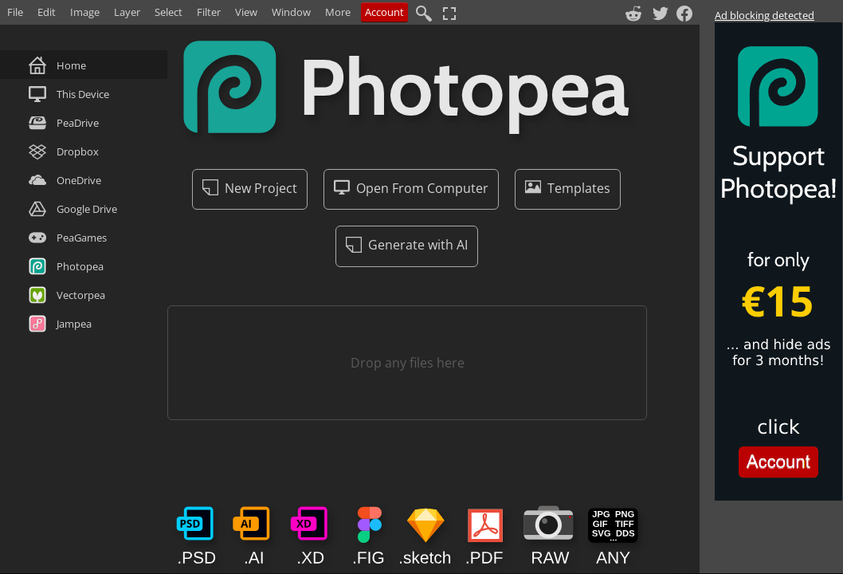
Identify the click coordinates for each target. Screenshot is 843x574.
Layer (127, 12)
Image (85, 12)
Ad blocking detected (764, 15)
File (15, 12)
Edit (46, 12)
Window (291, 12)
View (246, 12)
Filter (209, 12)
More (338, 12)
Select (168, 12)
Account (384, 12)
